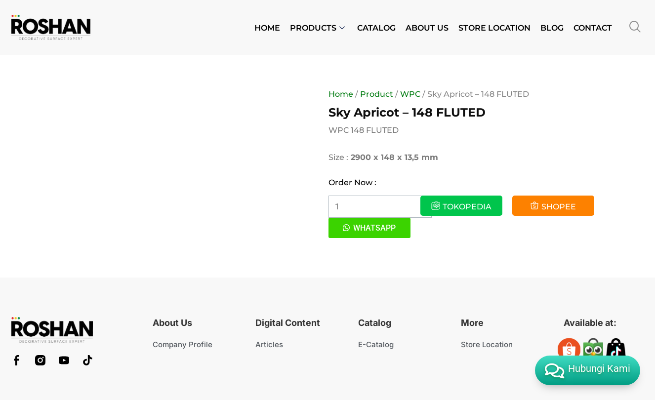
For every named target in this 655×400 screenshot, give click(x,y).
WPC (410, 94)
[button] (369, 228)
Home (340, 94)
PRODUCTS (318, 28)
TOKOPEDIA (461, 206)
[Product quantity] (380, 207)
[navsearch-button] (635, 27)
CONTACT (592, 28)
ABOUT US (427, 28)
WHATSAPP (374, 228)
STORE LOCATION (494, 28)
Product (376, 94)
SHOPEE (553, 206)
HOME (267, 28)
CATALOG (376, 28)
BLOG (552, 28)
